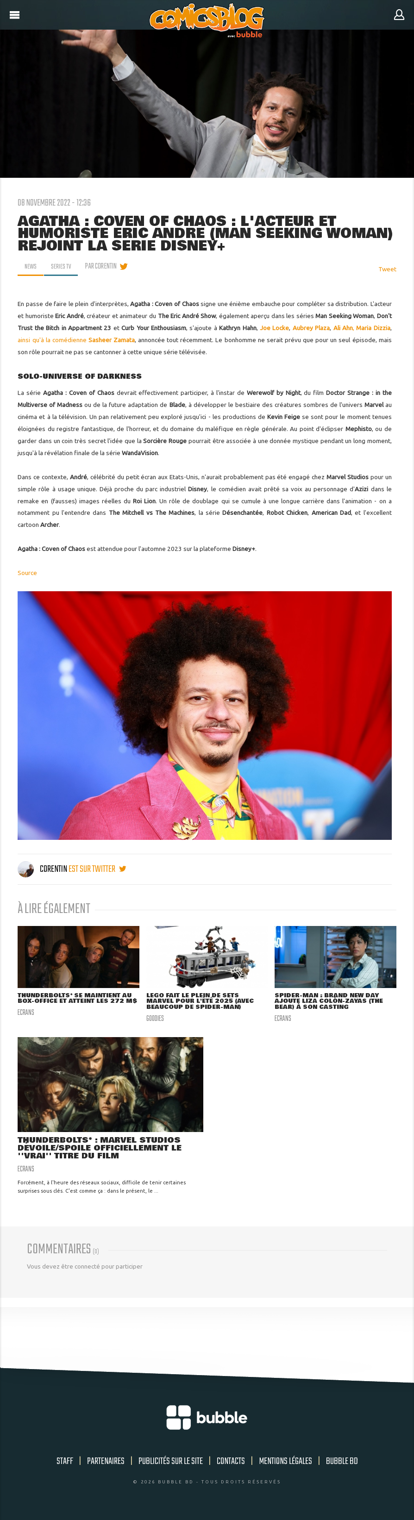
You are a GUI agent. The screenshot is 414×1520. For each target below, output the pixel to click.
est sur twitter (97, 869)
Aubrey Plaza (311, 328)
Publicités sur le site (170, 1463)
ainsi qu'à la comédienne (76, 340)
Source (27, 572)
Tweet (387, 269)
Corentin (43, 869)
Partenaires (106, 1463)
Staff (64, 1463)
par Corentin (103, 267)
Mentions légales (285, 1463)
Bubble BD (342, 1463)
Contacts (231, 1463)
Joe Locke (274, 328)
